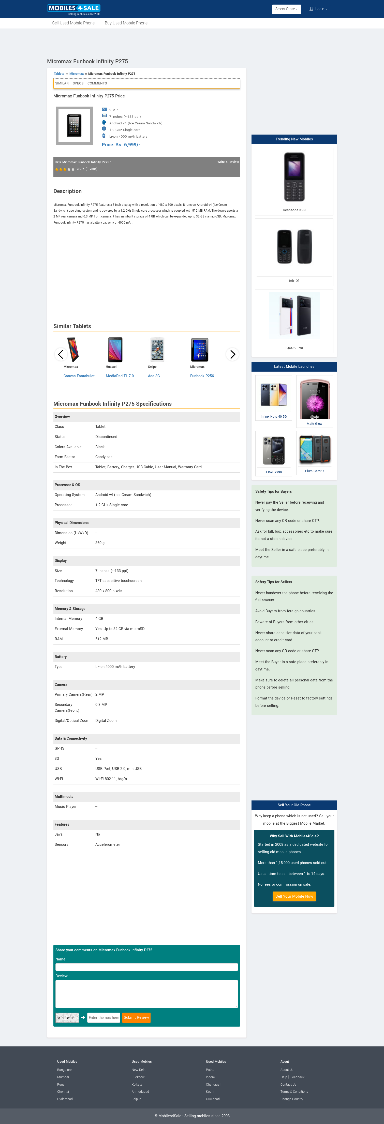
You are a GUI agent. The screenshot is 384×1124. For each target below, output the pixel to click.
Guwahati (213, 1099)
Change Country (291, 1099)
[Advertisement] (192, 42)
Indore (210, 1077)
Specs (78, 83)
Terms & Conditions (294, 1091)
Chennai (63, 1091)
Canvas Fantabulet (79, 376)
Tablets (59, 73)
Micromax (76, 73)
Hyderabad (65, 1099)
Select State (286, 9)
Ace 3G (154, 376)
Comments (97, 83)
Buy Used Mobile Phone (126, 23)
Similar (62, 83)
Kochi (210, 1091)
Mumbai (63, 1077)
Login (318, 9)
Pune (61, 1084)
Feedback (297, 1077)
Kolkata (137, 1084)
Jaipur (136, 1099)
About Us (286, 1070)
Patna (210, 1070)
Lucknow (138, 1077)
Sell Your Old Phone (294, 805)
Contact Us (288, 1084)
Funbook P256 (202, 376)
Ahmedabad (140, 1091)
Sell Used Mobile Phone (73, 23)
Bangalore (64, 1070)
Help (283, 1077)
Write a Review (228, 162)
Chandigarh (214, 1084)
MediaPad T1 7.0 (120, 376)
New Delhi (139, 1070)
